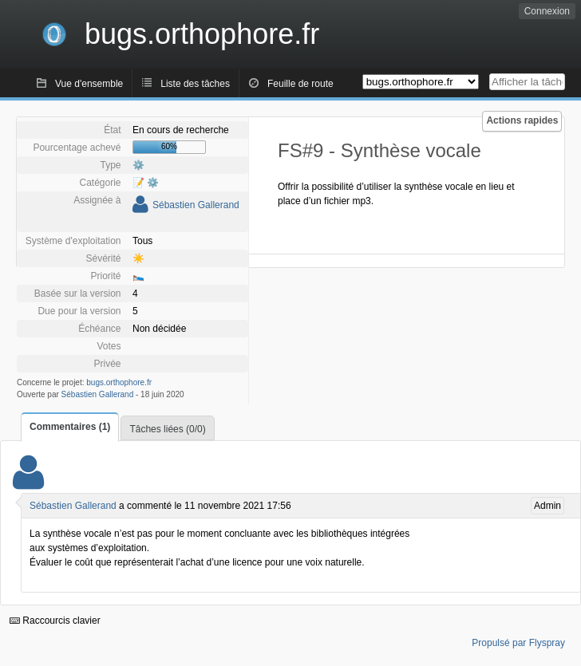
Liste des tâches (195, 83)
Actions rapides (522, 120)
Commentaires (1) (70, 426)
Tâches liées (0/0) (167, 429)
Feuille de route (300, 83)
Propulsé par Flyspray (518, 642)
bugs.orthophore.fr (119, 382)
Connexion (547, 11)
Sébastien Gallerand (195, 205)
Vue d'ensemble (89, 83)
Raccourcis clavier (55, 620)
